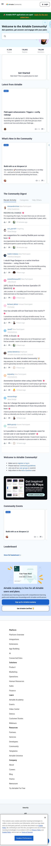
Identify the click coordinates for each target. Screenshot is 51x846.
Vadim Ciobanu (12, 254)
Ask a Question (26, 470)
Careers (12, 769)
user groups (23, 468)
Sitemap (26, 819)
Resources (13, 727)
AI (10, 653)
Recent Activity (10, 200)
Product (12, 667)
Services (12, 737)
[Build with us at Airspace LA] (24, 163)
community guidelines (28, 466)
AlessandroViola (13, 206)
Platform (12, 630)
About (11, 765)
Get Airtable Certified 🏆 (25, 608)
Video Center (14, 709)
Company (13, 760)
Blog (11, 774)
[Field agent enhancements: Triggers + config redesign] (24, 110)
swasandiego (12, 396)
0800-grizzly (11, 424)
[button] (2, 5)
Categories (24, 200)
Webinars (13, 723)
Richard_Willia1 (13, 304)
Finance (12, 690)
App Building (14, 648)
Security (25, 807)
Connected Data (15, 658)
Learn (11, 695)
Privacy (25, 825)
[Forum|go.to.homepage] (14, 4)
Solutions (13, 662)
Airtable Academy (16, 699)
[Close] (45, 831)
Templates (13, 751)
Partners (12, 732)
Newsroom (13, 783)
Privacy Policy (36, 844)
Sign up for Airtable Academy (25, 602)
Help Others (37, 200)
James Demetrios (13, 352)
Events (12, 704)
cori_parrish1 (12, 229)
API (25, 813)
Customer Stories (16, 718)
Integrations (14, 639)
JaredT (9, 329)
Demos (12, 714)
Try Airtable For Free (17, 788)
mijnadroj (10, 374)
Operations (13, 676)
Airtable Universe (16, 755)
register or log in (23, 463)
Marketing (13, 672)
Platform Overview (16, 634)
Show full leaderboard (13, 555)
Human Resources (16, 681)
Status (12, 779)
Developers (13, 741)
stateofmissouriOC (14, 279)
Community (14, 746)
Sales (11, 686)
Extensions (13, 644)
